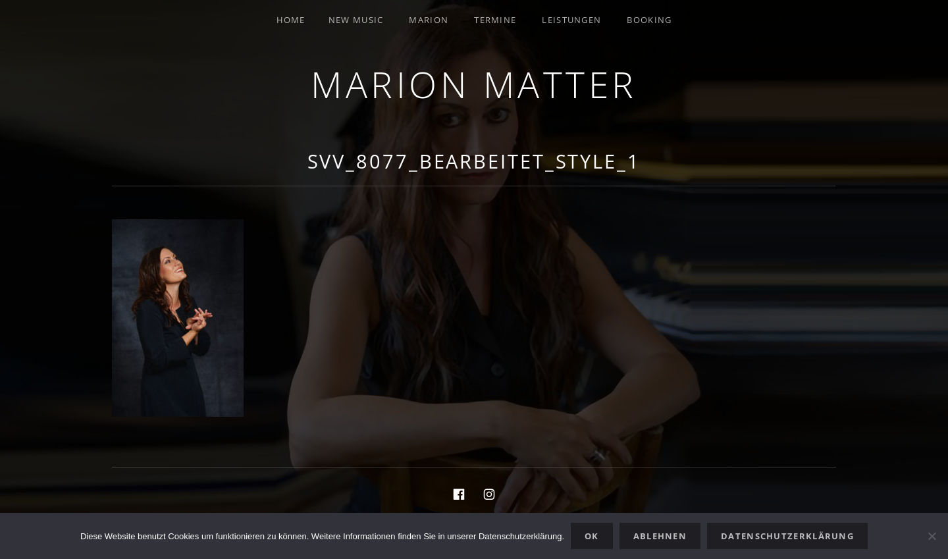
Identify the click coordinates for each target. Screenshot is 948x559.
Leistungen (571, 20)
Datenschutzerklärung (787, 536)
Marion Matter (474, 84)
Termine (495, 20)
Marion (428, 20)
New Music (356, 20)
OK (592, 536)
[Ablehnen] (931, 536)
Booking (649, 20)
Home (290, 20)
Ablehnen (660, 536)
